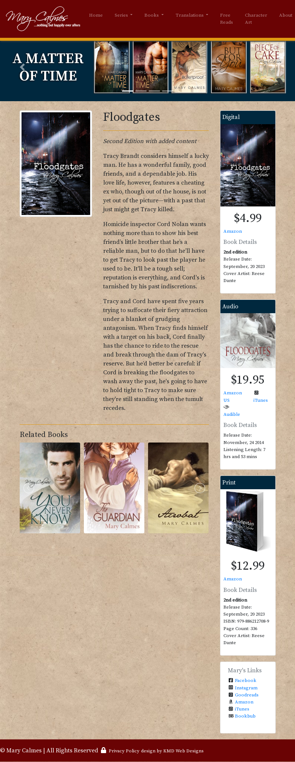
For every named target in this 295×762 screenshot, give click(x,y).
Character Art (256, 19)
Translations (190, 15)
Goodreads (247, 695)
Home (96, 15)
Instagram (246, 688)
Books (152, 15)
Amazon (232, 231)
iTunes (260, 400)
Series (122, 15)
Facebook (245, 680)
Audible (231, 414)
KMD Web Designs (183, 751)
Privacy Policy (124, 751)
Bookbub (245, 716)
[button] (22, 67)
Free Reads (226, 19)
